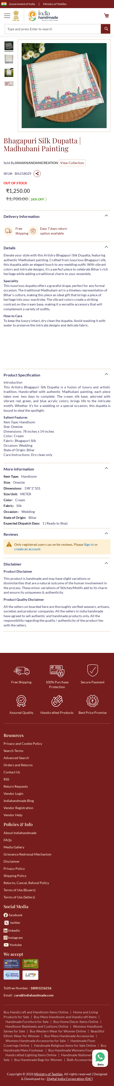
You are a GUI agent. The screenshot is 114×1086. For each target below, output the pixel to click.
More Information (19, 469)
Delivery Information (22, 216)
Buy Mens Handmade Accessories (69, 1036)
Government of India (18, 4)
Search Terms (13, 751)
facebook (13, 915)
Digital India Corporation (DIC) (70, 1079)
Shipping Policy (15, 876)
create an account (27, 549)
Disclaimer (13, 564)
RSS (6, 779)
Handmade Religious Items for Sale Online (65, 1045)
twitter (12, 923)
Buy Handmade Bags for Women (38, 1060)
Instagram (13, 938)
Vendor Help (13, 815)
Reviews (11, 534)
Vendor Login (13, 793)
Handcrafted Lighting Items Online (30, 1055)
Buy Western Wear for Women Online (58, 1031)
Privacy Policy (14, 868)
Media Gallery (14, 847)
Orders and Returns (18, 765)
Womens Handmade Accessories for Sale (35, 1041)
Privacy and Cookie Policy (23, 743)
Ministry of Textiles (54, 4)
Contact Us (12, 772)
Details (9, 247)
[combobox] (57, 29)
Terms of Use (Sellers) (19, 897)
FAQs (8, 840)
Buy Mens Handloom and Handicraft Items (65, 1017)
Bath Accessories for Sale (85, 1060)
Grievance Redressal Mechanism (27, 854)
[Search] (105, 29)
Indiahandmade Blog (19, 801)
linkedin (12, 930)
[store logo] (35, 15)
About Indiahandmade (20, 833)
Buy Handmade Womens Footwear (74, 1050)
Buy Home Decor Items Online (75, 1022)
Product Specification (22, 375)
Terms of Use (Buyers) (19, 890)
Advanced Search (16, 758)
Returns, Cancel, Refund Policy (26, 883)
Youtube (13, 945)
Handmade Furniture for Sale (27, 1022)
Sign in (89, 544)
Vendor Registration (18, 808)
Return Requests (16, 786)
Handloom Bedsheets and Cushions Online (36, 1026)
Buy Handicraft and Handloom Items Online (36, 1012)
